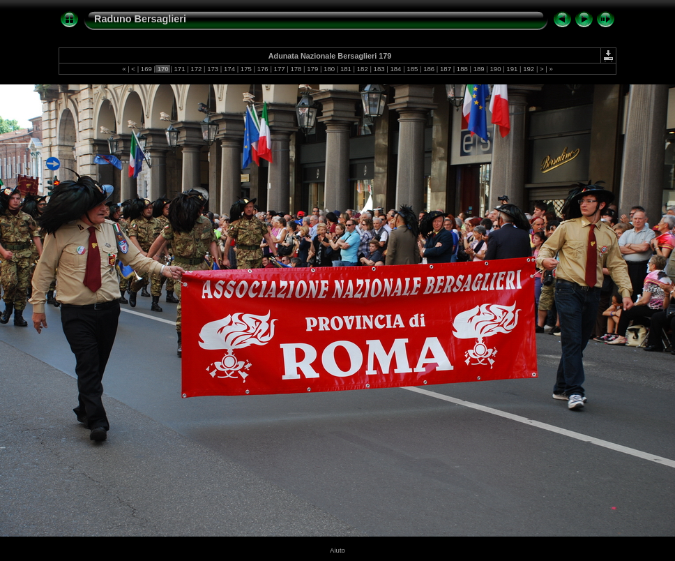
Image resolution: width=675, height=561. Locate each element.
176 (262, 69)
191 (512, 69)
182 (362, 69)
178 (296, 69)
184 (395, 69)
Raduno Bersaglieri (140, 18)
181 (345, 69)
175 (245, 69)
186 (428, 69)
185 (412, 69)
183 (379, 69)
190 (495, 69)
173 (213, 69)
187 (445, 69)
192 (529, 69)
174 (229, 69)
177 (279, 69)
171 (179, 69)
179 (312, 69)
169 (146, 69)
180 (328, 69)
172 (196, 69)
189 (478, 69)
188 (462, 69)
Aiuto (337, 550)
